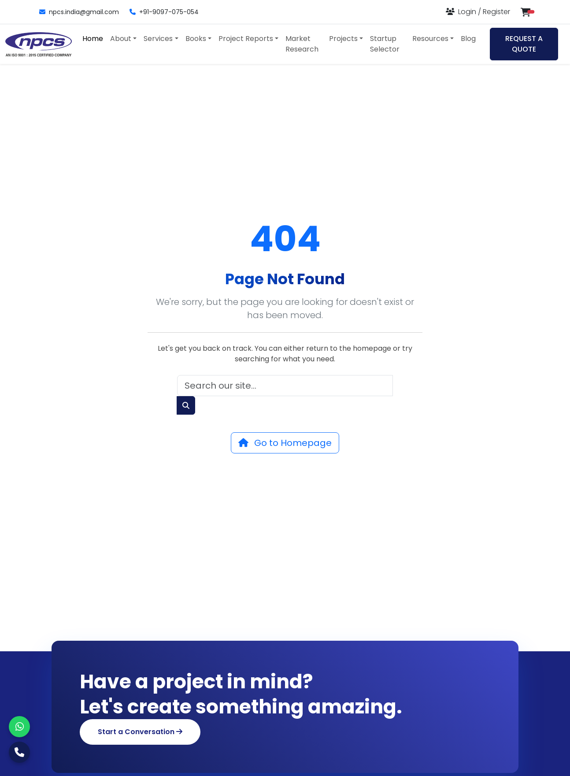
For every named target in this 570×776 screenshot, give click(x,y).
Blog (468, 38)
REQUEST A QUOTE (524, 43)
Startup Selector (385, 43)
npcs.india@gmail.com (79, 11)
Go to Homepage (285, 443)
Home (92, 38)
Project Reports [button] (245, 38)
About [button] (120, 38)
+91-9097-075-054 (164, 11)
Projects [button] (343, 38)
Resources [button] (430, 38)
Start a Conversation (140, 732)
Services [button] (158, 38)
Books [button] (195, 38)
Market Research (301, 43)
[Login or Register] (478, 12)
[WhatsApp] (19, 726)
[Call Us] (19, 752)
